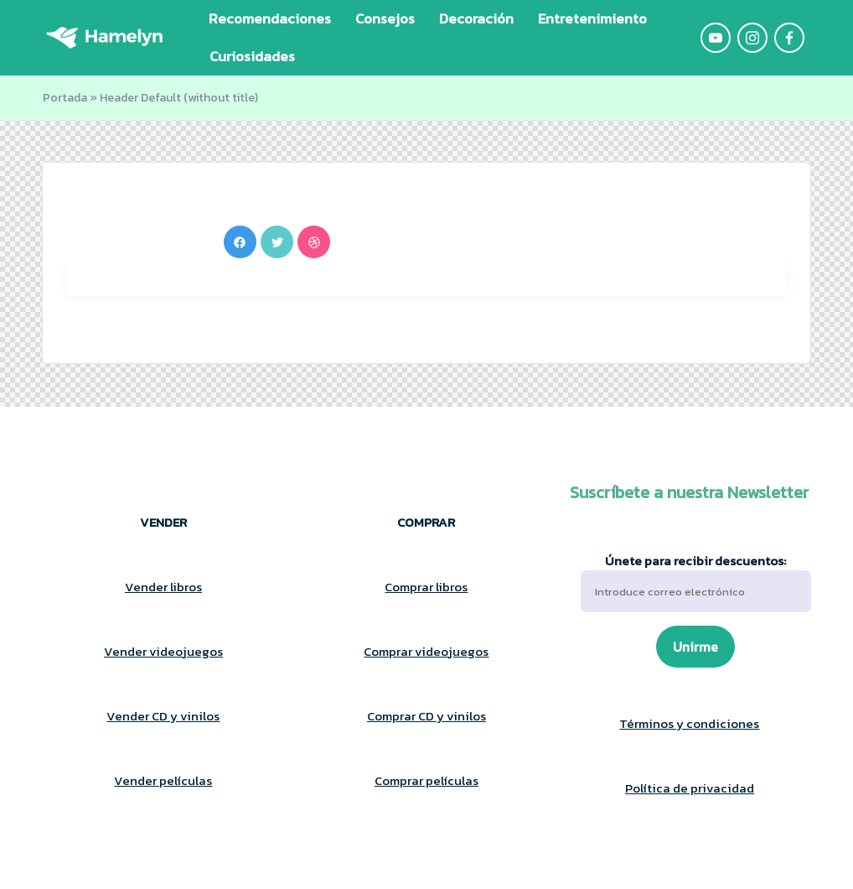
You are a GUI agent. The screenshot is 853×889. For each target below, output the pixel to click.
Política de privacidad (689, 788)
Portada (65, 98)
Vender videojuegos (163, 651)
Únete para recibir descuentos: (696, 582)
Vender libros (163, 586)
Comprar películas (426, 780)
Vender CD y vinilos (163, 715)
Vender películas (163, 780)
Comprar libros (426, 586)
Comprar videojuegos (426, 651)
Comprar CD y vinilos (426, 715)
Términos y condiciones (689, 723)
